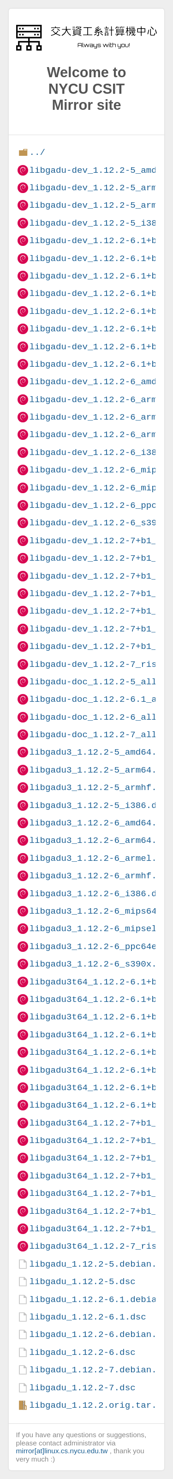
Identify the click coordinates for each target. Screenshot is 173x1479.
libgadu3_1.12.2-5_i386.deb (98, 805)
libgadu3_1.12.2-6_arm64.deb (101, 840)
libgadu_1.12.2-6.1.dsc (87, 1317)
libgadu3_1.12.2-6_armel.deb (101, 858)
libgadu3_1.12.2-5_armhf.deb (101, 787)
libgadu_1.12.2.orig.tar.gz (98, 1405)
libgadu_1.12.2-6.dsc (82, 1352)
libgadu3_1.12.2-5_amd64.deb (101, 752)
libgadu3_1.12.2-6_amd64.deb (101, 823)
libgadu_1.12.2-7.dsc (82, 1388)
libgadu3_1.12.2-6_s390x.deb (101, 964)
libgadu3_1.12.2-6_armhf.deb (101, 876)
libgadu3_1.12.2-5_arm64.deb (101, 770)
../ (37, 152)
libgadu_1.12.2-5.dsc (82, 1281)
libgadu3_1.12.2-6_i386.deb (98, 893)
